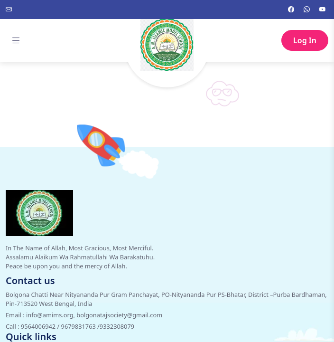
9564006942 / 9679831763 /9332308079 (77, 326)
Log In (304, 40)
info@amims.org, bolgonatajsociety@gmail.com (94, 315)
